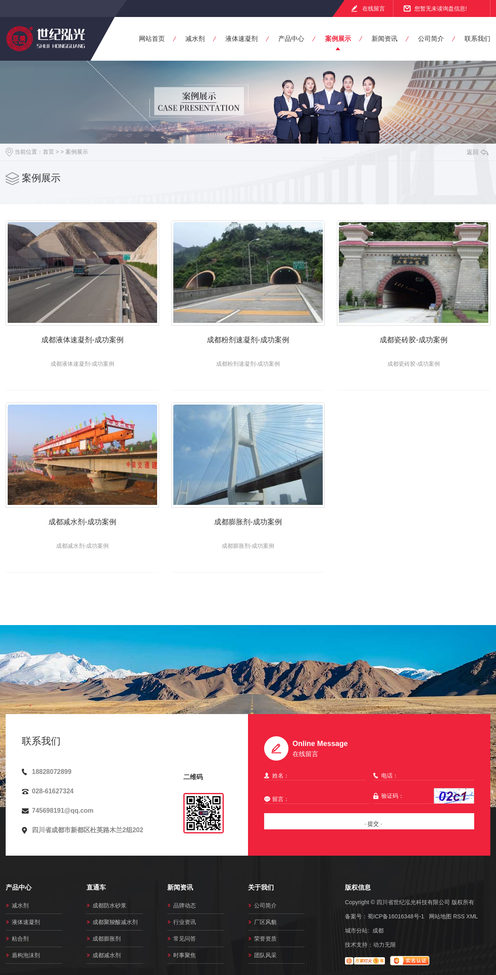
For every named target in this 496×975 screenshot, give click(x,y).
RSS (459, 916)
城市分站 (356, 930)
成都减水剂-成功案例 (82, 522)
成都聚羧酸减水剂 (115, 922)
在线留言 (373, 8)
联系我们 (477, 38)
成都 (378, 930)
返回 (477, 151)
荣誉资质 (265, 938)
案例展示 (338, 38)
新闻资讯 (384, 38)
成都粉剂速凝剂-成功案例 (248, 340)
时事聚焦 (184, 955)
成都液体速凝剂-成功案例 (82, 340)
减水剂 (195, 38)
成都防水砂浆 (109, 905)
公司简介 (431, 38)
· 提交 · (373, 823)
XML (472, 916)
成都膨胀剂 (106, 938)
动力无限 (384, 944)
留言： (314, 799)
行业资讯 (184, 922)
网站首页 (152, 38)
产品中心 (291, 38)
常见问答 (184, 938)
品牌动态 (184, 905)
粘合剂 (20, 938)
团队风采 (265, 955)
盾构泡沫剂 (26, 955)
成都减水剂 (106, 955)
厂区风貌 (265, 922)
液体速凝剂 (241, 38)
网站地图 (440, 916)
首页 (48, 151)
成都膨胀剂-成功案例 (248, 522)
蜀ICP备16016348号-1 (396, 916)
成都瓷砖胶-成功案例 (414, 340)
